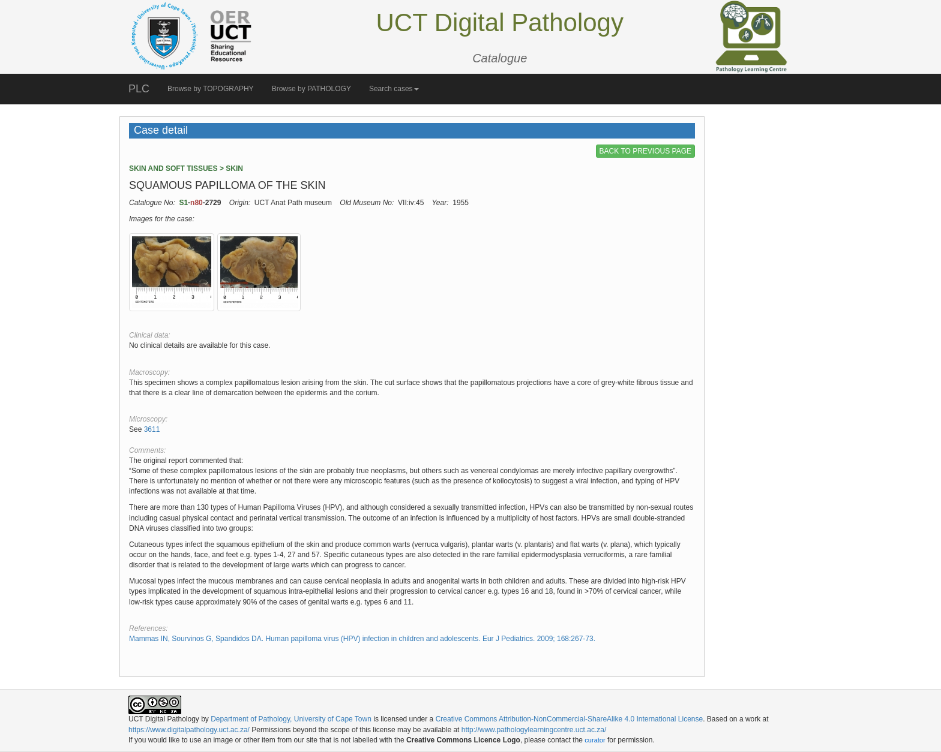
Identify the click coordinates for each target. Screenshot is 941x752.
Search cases (394, 89)
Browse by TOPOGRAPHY (210, 89)
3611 (152, 429)
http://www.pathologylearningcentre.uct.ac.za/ (533, 730)
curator (595, 740)
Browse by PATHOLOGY (311, 89)
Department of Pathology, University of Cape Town (291, 719)
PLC (138, 89)
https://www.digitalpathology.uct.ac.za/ (189, 730)
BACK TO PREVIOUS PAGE (645, 151)
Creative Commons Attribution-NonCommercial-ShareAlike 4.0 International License (569, 719)
